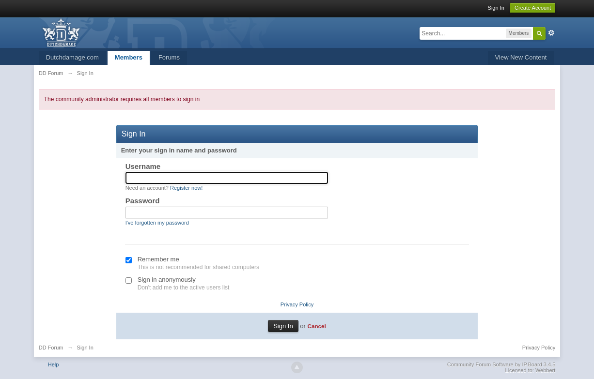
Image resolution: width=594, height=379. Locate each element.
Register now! (186, 188)
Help (53, 364)
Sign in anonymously (167, 279)
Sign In (496, 8)
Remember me (158, 259)
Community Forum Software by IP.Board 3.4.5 (501, 364)
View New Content (521, 57)
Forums (169, 57)
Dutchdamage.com (72, 57)
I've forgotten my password (157, 223)
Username (143, 166)
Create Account (533, 8)
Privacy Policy (297, 304)
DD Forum (51, 347)
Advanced (551, 33)
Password (142, 201)
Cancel (316, 326)
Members (128, 57)
